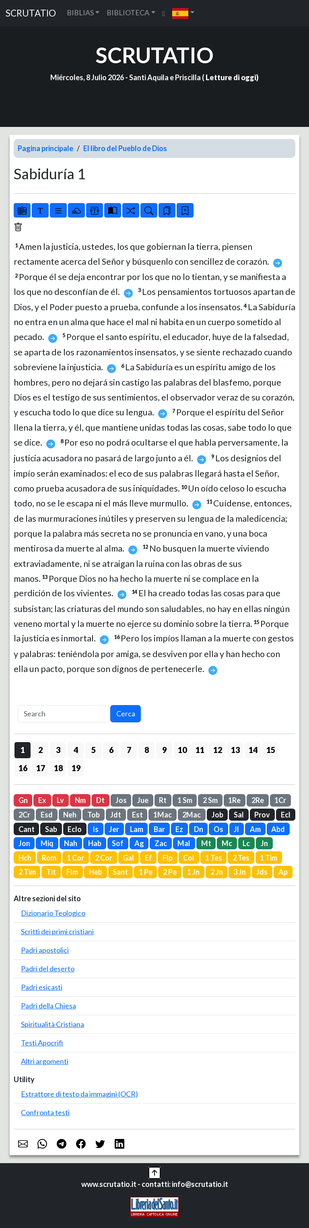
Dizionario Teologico (53, 913)
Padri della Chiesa (48, 1005)
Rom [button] (49, 857)
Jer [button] (114, 829)
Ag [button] (139, 843)
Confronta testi (45, 1112)
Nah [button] (70, 843)
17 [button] (40, 768)
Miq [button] (47, 843)
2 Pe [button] (170, 871)
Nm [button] (80, 800)
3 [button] (58, 750)
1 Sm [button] (184, 800)
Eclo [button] (75, 829)
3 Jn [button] (239, 871)
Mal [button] (183, 843)
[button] (183, 13)
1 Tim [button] (268, 857)
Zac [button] (160, 843)
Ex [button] (42, 800)
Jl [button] (236, 829)
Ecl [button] (285, 814)
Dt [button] (100, 800)
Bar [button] (159, 829)
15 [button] (270, 750)
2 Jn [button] (216, 871)
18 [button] (58, 768)
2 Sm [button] (210, 800)
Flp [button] (168, 857)
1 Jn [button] (193, 871)
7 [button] (129, 750)
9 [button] (164, 750)
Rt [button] (163, 800)
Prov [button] (262, 814)
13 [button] (235, 750)
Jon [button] (24, 843)
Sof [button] (118, 843)
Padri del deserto (47, 968)
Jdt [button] (115, 814)
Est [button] (137, 814)
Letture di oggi (231, 77)
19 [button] (76, 768)
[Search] (64, 713)
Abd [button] (278, 829)
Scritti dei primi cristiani (57, 931)
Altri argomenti (44, 1061)
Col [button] (188, 857)
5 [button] (93, 750)
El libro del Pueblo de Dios (125, 148)
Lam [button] (136, 829)
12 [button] (217, 750)
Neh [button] (69, 814)
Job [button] (217, 814)
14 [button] (253, 750)
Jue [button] (142, 800)
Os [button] (218, 829)
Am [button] (255, 829)
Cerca (125, 713)
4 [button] (76, 750)
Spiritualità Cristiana (52, 1024)
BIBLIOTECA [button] (128, 12)
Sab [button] (51, 829)
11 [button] (200, 750)
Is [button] (96, 829)
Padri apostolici (45, 950)
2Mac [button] (191, 814)
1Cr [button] (280, 800)
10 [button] (182, 750)
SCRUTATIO (31, 13)
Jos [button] (121, 800)
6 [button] (111, 750)
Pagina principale (45, 148)
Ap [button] (283, 871)
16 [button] (23, 768)
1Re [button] (234, 800)
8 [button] (146, 750)
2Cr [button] (24, 814)
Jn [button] (264, 843)
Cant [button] (27, 829)
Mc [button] (227, 843)
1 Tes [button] (213, 857)
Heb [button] (95, 871)
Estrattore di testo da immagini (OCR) (79, 1093)
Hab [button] (94, 843)
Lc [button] (246, 843)
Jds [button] (262, 871)
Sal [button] (239, 814)
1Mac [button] (162, 814)
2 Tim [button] (27, 871)
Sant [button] (120, 871)
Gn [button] (23, 800)
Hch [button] (25, 857)
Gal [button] (128, 857)
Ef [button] (148, 857)
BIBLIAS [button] (80, 12)
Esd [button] (47, 814)
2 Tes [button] (241, 857)
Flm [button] (72, 871)
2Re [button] (257, 800)
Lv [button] (60, 800)
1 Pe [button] (145, 871)
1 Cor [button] (75, 857)
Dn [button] (198, 829)
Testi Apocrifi (42, 1042)
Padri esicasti (41, 987)
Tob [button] (93, 814)
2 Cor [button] (103, 857)
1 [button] (23, 750)
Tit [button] (51, 871)
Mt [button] (206, 843)
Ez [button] (179, 829)
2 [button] (40, 750)
